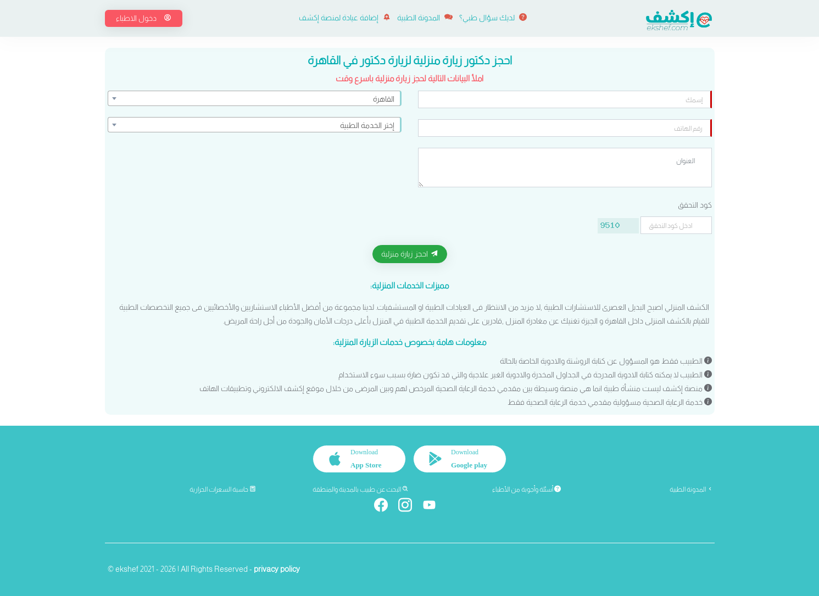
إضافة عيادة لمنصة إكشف (345, 17)
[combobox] (255, 98)
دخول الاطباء (143, 18)
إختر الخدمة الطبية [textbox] (367, 125)
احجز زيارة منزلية (409, 253)
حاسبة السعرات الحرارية (223, 489)
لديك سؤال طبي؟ (493, 17)
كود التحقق (695, 204)
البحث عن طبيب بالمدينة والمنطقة (361, 489)
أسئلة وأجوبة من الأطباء (526, 489)
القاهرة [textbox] (383, 98)
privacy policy (277, 569)
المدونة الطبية (425, 17)
